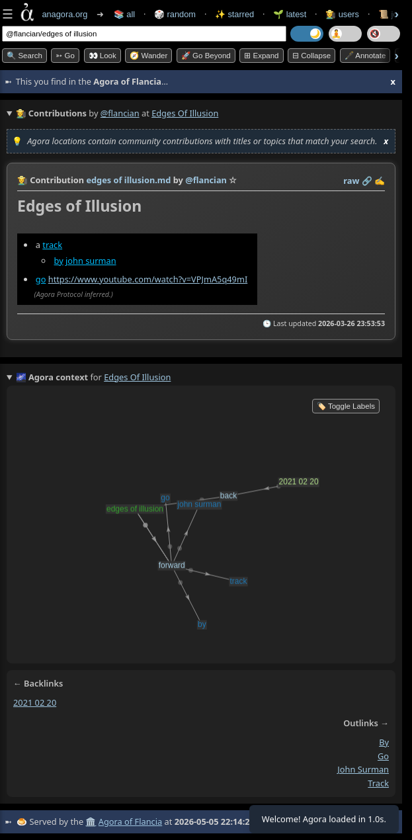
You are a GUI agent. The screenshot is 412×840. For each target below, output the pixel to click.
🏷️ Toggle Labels (346, 406)
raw (351, 181)
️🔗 (367, 181)
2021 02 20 (34, 702)
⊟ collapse (311, 56)
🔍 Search (24, 56)
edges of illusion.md (128, 180)
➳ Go (65, 56)
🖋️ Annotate (365, 56)
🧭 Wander (148, 56)
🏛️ (90, 821)
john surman (90, 261)
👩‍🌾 (22, 180)
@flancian (120, 113)
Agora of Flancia (130, 821)
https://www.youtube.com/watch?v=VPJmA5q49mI (148, 279)
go (41, 279)
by (58, 261)
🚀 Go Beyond (206, 56)
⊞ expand (261, 56)
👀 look (102, 56)
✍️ (379, 181)
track (52, 245)
